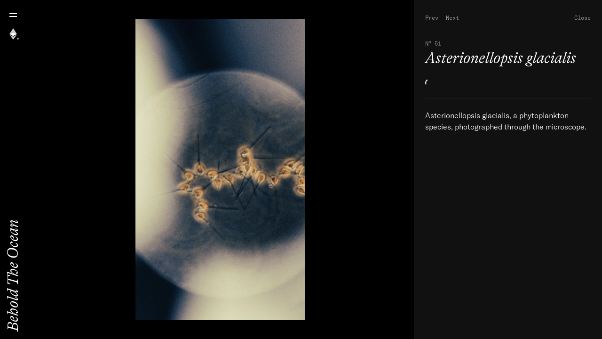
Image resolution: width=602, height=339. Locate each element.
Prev (431, 17)
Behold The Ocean (13, 275)
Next (452, 17)
